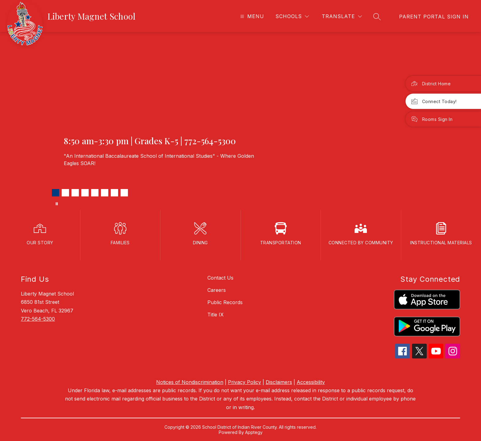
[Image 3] (75, 192)
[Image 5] (94, 192)
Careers (216, 290)
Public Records (225, 302)
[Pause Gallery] (57, 204)
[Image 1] (55, 192)
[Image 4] (85, 192)
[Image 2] (65, 192)
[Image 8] (124, 192)
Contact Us (220, 278)
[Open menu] (251, 16)
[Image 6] (104, 192)
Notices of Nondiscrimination (189, 382)
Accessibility (311, 382)
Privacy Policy (244, 382)
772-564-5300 (38, 319)
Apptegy (254, 432)
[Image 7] (114, 192)
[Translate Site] (342, 16)
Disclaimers (279, 382)
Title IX (215, 314)
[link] (434, 16)
